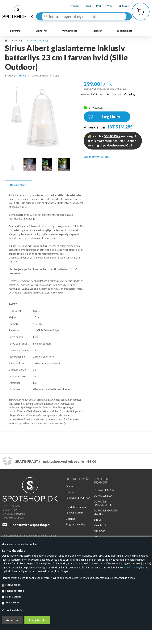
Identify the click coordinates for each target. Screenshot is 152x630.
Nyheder (71, 5)
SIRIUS (23, 75)
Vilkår (107, 5)
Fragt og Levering (75, 524)
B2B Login (121, 5)
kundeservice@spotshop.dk (30, 525)
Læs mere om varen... (96, 156)
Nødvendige (13, 584)
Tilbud (84, 5)
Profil (96, 5)
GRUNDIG (100, 531)
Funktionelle (13, 596)
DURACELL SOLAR (105, 489)
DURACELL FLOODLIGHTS (103, 503)
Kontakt (70, 491)
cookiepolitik (131, 567)
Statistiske (12, 602)
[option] (12, 164)
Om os (69, 486)
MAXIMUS (100, 525)
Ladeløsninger (124, 30)
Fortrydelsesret (74, 512)
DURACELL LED (103, 495)
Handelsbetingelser (76, 507)
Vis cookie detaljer (12, 610)
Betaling (70, 518)
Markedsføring (14, 590)
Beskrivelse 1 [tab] (18, 184)
